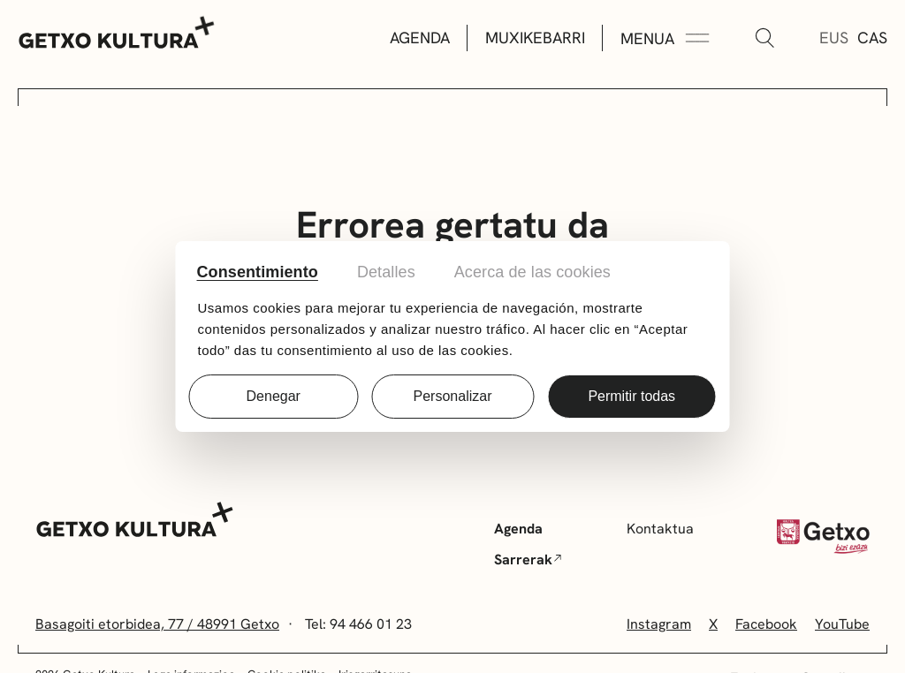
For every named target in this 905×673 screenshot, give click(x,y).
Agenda (420, 37)
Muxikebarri (535, 37)
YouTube (842, 624)
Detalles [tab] (386, 272)
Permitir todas (631, 396)
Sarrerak (527, 559)
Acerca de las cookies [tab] (532, 272)
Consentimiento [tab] (257, 272)
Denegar (273, 396)
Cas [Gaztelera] (872, 37)
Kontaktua (660, 528)
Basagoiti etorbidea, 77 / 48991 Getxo (157, 624)
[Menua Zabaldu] (665, 38)
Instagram (659, 624)
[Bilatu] (764, 38)
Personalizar (453, 396)
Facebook (766, 624)
